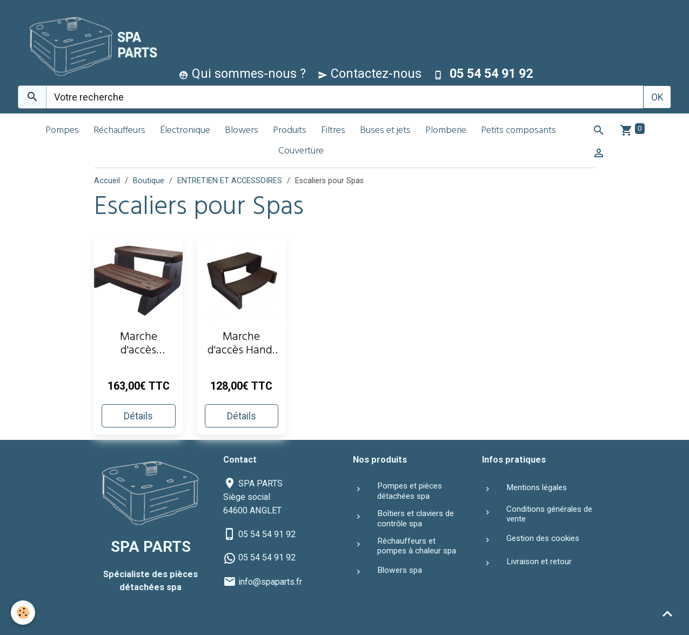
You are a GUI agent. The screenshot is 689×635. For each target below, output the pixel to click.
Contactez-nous (370, 73)
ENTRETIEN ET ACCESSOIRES (229, 180)
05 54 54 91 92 (267, 534)
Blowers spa (399, 570)
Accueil (107, 180)
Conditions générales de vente (549, 514)
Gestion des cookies (542, 538)
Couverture (301, 152)
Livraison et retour (539, 561)
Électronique (185, 131)
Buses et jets (385, 131)
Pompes (62, 131)
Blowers (241, 131)
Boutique (148, 180)
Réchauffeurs (119, 131)
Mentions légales (536, 487)
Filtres (333, 131)
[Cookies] (23, 612)
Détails (138, 416)
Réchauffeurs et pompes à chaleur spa (416, 546)
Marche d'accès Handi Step (241, 345)
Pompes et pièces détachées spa (409, 490)
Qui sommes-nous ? (242, 73)
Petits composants (518, 131)
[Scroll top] (667, 613)
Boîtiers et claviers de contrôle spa (415, 518)
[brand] (89, 45)
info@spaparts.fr (270, 582)
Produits (289, 131)
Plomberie (445, 131)
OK (657, 97)
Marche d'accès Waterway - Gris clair (139, 345)
